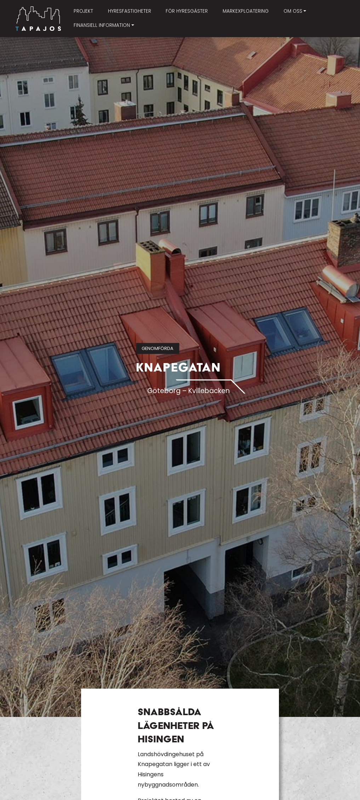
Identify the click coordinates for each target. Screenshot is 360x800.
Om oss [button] (293, 11)
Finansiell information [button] (102, 25)
